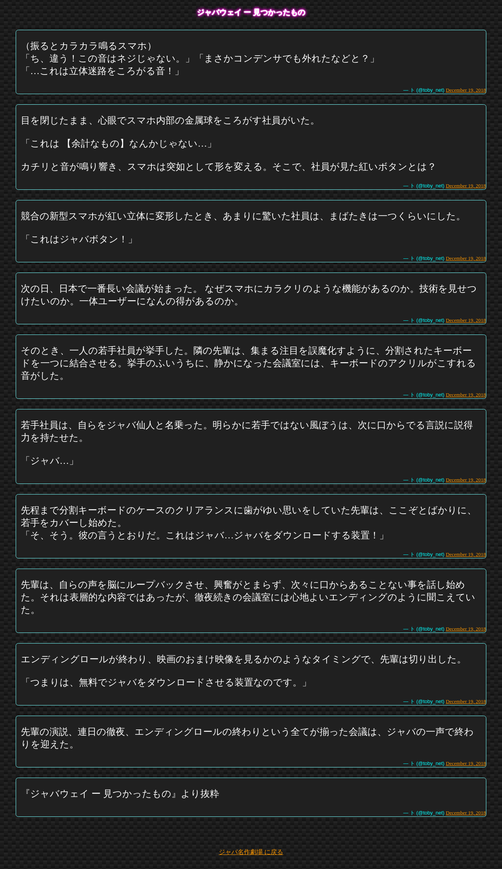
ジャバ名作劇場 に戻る (251, 852)
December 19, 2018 (466, 90)
